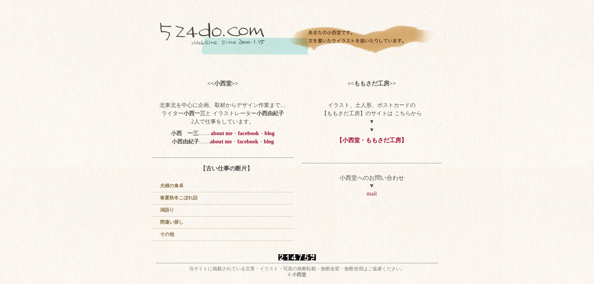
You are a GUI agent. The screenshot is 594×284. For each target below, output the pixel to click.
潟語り (167, 210)
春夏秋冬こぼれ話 (179, 198)
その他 (167, 234)
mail (372, 193)
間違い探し (171, 222)
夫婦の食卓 (171, 185)
